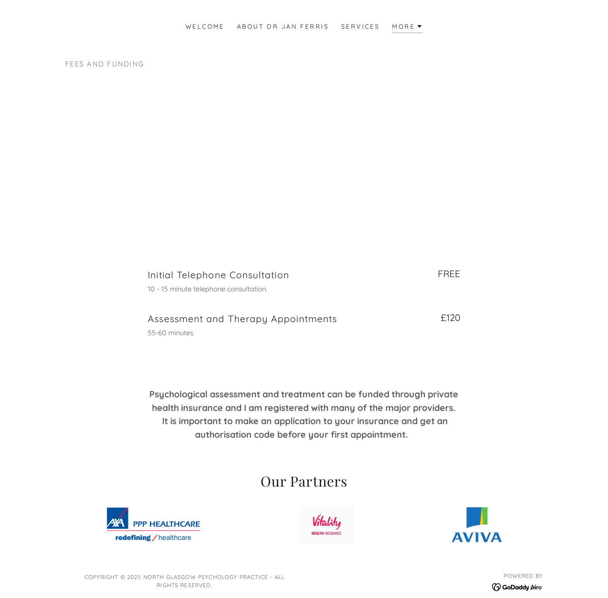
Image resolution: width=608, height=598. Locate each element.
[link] (517, 586)
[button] (407, 27)
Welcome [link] (205, 26)
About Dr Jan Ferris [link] (283, 26)
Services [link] (360, 26)
